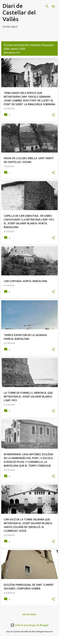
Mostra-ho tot (12, 53)
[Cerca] (47, 6)
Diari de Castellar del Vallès (19, 12)
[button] (53, 115)
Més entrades (29, 614)
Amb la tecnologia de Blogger (30, 625)
